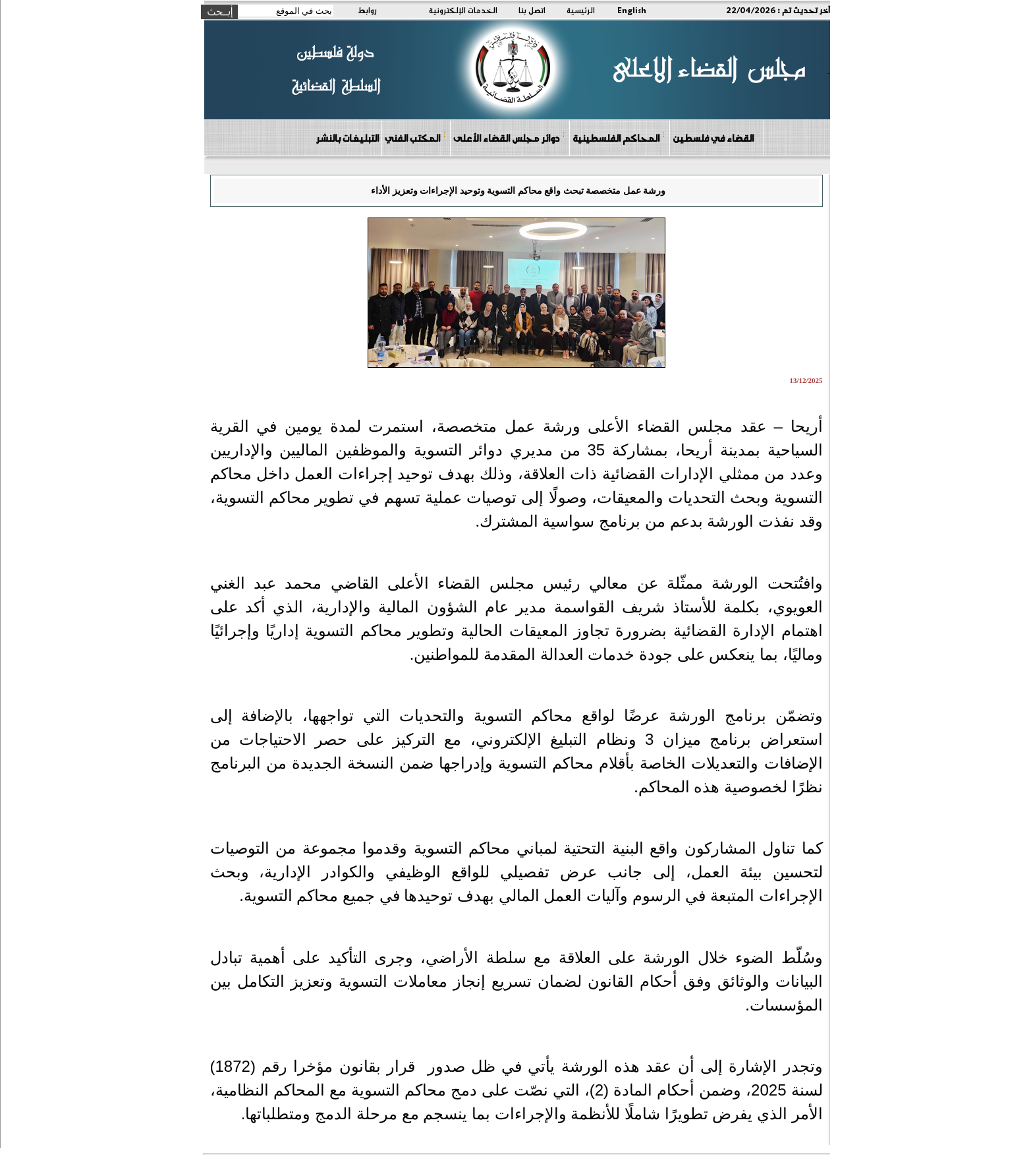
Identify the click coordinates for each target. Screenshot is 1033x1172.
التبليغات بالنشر (347, 138)
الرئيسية (581, 10)
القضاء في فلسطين (716, 137)
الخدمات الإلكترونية (463, 10)
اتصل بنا (531, 10)
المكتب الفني (415, 137)
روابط (367, 10)
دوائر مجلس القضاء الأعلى (509, 137)
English (631, 10)
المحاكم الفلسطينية (618, 137)
